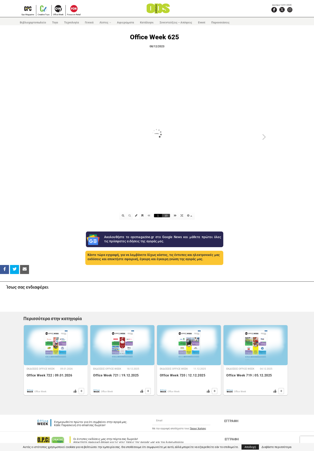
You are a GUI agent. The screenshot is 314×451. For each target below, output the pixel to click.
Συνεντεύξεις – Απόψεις (176, 22)
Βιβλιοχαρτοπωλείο (33, 22)
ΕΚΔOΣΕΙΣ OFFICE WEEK (41, 368)
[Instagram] (289, 9)
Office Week (58, 14)
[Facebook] (274, 9)
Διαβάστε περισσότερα (276, 447)
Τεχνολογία (71, 22)
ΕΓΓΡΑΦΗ (231, 421)
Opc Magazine (27, 14)
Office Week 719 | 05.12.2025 (249, 375)
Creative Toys (43, 14)
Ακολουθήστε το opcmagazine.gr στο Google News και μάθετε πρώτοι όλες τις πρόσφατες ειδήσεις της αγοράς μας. (162, 239)
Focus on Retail (74, 14)
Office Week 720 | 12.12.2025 (182, 375)
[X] (282, 9)
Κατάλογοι (147, 22)
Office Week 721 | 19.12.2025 (116, 375)
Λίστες (104, 22)
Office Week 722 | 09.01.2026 (49, 375)
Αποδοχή (250, 447)
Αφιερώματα (125, 22)
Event (201, 22)
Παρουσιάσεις (220, 22)
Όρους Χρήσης (198, 428)
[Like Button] (75, 391)
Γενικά (89, 22)
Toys (55, 22)
